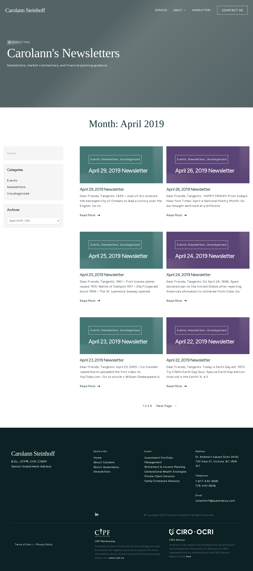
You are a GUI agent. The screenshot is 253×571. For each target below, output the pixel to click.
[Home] (97, 457)
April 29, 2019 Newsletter (118, 170)
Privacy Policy (44, 544)
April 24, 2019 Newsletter (205, 256)
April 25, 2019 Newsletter (118, 256)
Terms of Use (22, 544)
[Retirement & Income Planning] (164, 467)
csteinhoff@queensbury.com (215, 500)
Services (163, 11)
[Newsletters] (102, 471)
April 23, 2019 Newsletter (118, 341)
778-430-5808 (205, 485)
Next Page (166, 405)
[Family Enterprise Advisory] (162, 480)
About (181, 11)
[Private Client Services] (159, 476)
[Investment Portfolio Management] (167, 460)
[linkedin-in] (96, 514)
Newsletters (202, 11)
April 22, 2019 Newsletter (204, 341)
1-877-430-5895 (206, 481)
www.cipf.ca (116, 557)
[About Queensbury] (106, 467)
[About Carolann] (104, 462)
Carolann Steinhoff (25, 11)
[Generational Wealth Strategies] (165, 471)
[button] (232, 11)
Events (12, 180)
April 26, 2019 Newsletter (204, 170)
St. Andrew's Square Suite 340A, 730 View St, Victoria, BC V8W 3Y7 (217, 461)
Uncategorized (18, 193)
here (188, 556)
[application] (185, 11)
